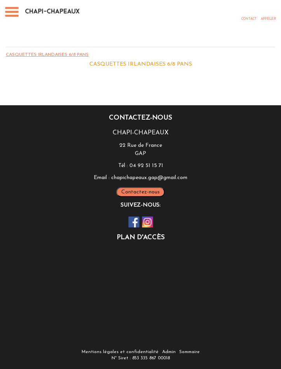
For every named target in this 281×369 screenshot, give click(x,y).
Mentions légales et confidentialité (120, 352)
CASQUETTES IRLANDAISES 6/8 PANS (47, 54)
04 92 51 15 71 (146, 166)
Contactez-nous (140, 192)
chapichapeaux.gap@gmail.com (149, 178)
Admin (169, 352)
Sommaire (189, 352)
